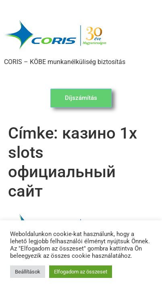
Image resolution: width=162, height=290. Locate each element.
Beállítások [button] (27, 272)
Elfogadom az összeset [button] (80, 272)
